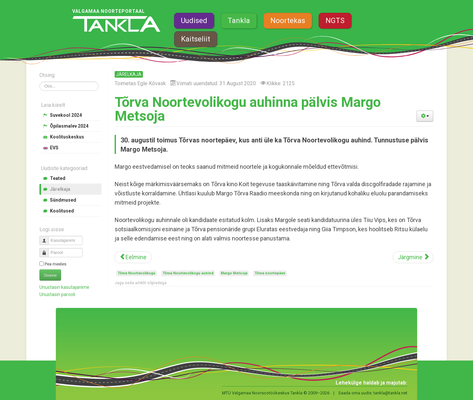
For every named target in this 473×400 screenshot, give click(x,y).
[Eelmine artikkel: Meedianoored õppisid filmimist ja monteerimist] (133, 257)
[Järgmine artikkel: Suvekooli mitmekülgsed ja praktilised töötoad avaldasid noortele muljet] (413, 257)
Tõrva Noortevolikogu (136, 273)
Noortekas (287, 20)
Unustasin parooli (57, 294)
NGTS (335, 20)
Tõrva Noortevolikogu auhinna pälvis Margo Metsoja (248, 109)
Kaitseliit (195, 39)
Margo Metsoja (234, 273)
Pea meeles (55, 264)
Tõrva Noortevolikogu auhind (188, 273)
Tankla (239, 20)
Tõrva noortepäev (270, 273)
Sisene (50, 275)
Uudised (194, 20)
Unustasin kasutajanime (64, 287)
